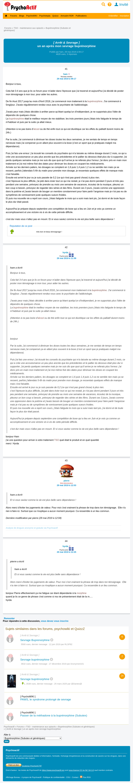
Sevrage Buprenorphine (35, 640)
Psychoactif (9, 727)
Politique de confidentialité (54, 777)
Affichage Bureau (13, 777)
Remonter (9, 618)
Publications (81, 16)
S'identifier (113, 16)
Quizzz (55, 16)
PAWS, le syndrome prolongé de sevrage (45, 699)
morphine (82, 593)
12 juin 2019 (54, 644)
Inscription (124, 16)
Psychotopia (44, 16)
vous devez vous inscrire (54, 621)
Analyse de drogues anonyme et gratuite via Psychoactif (32, 528)
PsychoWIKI (31, 16)
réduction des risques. (26, 758)
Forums (13, 16)
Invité (120, 4)
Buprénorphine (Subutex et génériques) (76, 727)
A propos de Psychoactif (31, 777)
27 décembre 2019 (57, 664)
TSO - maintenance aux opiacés (29, 28)
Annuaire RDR (67, 16)
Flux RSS (85, 777)
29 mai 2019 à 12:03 (66, 485)
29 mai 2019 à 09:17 (66, 79)
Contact (75, 777)
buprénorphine (94, 101)
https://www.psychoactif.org (53, 770)
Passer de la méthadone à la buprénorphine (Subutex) (53, 715)
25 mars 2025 (60, 684)
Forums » (9, 28)
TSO (56, 440)
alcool (36, 129)
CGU (68, 777)
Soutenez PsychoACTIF (24, 766)
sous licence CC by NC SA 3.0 (81, 770)
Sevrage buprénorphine (34, 659)
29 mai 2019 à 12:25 (66, 552)
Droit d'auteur (11, 770)
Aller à (33, 738)
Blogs (21, 16)
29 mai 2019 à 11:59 (66, 258)
